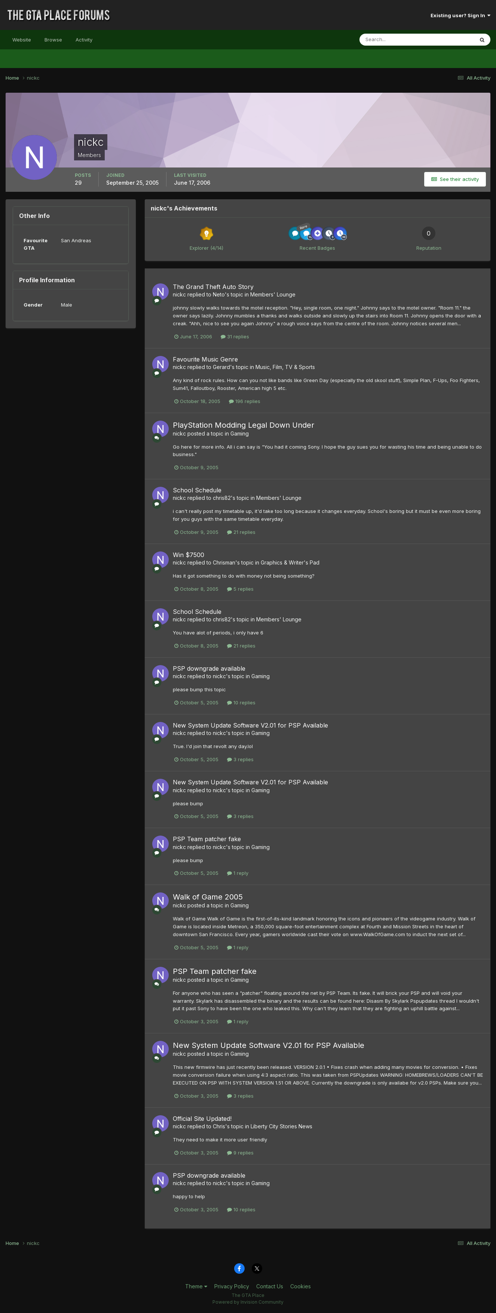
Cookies (300, 1286)
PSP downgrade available (209, 668)
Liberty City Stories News (281, 1126)
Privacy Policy (231, 1286)
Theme (196, 1286)
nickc (179, 294)
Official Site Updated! (202, 1118)
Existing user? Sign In (460, 15)
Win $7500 (188, 555)
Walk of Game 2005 (208, 896)
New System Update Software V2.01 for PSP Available (250, 725)
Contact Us (269, 1286)
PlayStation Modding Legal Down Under (243, 425)
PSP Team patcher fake (207, 839)
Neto (219, 294)
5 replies (240, 589)
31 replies (235, 336)
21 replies (241, 532)
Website (21, 40)
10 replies (241, 702)
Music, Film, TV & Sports (285, 367)
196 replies (244, 401)
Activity (84, 40)
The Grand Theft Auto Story (213, 286)
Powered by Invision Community (248, 1302)
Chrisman (224, 562)
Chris (219, 1126)
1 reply (237, 873)
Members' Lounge (273, 294)
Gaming (239, 433)
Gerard (221, 367)
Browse (53, 40)
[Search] (392, 40)
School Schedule (197, 490)
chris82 (222, 498)
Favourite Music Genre (205, 359)
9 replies (240, 1153)
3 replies (240, 759)
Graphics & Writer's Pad (290, 562)
